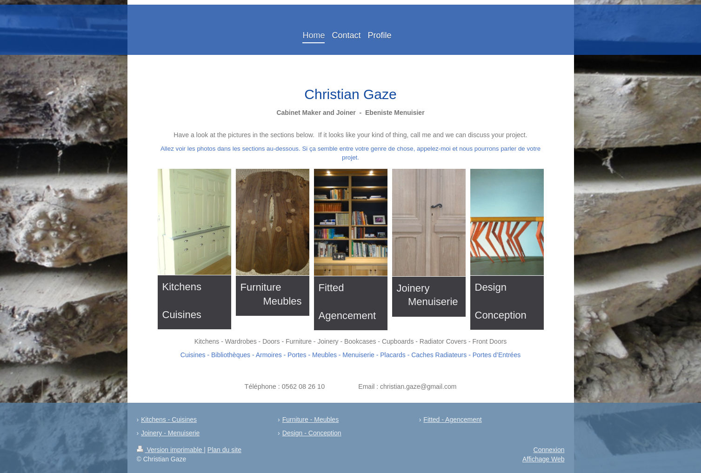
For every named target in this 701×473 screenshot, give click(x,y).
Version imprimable (170, 449)
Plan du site (224, 449)
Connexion (549, 449)
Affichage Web (543, 459)
